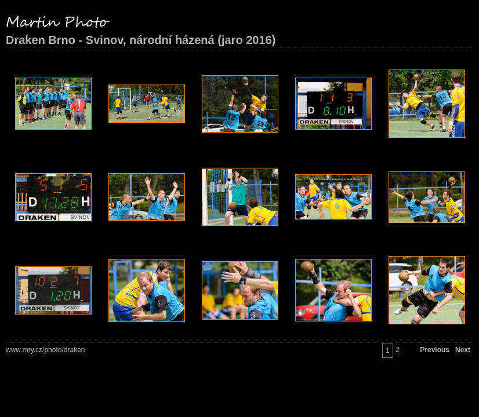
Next (462, 350)
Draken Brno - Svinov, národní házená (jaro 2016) (140, 40)
